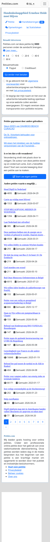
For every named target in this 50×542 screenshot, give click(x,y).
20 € (27, 55)
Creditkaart (30, 68)
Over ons (12, 476)
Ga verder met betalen (16, 74)
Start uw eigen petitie (25, 176)
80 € (8, 59)
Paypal (12, 68)
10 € (17, 55)
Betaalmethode (10, 64)
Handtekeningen (31, 21)
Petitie (9, 21)
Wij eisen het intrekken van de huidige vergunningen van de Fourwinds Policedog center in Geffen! (22, 145)
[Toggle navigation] (44, 3)
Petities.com (10, 3)
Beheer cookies (15, 473)
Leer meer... (10, 50)
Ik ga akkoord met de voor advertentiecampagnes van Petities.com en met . (26, 85)
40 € (37, 55)
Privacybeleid (12, 32)
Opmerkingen (13, 27)
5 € (7, 55)
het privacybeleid (22, 90)
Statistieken (34, 27)
